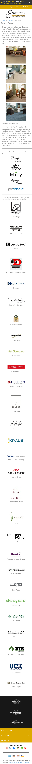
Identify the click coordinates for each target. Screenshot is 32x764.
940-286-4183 (12, 1)
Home (3, 20)
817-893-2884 (17, 3)
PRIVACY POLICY (13, 762)
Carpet (10, 20)
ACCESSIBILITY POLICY (23, 762)
